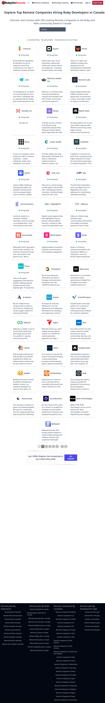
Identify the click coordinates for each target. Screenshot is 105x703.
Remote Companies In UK (65, 623)
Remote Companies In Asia (65, 637)
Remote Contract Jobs (92, 619)
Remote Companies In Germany (65, 668)
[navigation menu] (28, 3)
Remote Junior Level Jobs (13, 612)
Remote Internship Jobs (92, 630)
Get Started (70, 457)
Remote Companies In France (65, 661)
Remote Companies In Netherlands (65, 664)
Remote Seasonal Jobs (92, 626)
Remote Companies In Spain (66, 678)
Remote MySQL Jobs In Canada (39, 636)
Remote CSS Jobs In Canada (39, 633)
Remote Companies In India (66, 657)
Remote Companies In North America (63, 641)
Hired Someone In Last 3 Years (66, 40)
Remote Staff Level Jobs (12, 623)
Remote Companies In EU (65, 626)
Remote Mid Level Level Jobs (13, 616)
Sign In (88, 3)
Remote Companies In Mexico (65, 682)
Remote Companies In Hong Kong (66, 686)
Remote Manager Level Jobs (13, 637)
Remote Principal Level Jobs (13, 626)
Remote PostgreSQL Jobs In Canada (39, 647)
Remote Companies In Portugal (66, 675)
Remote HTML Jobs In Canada (39, 629)
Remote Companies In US (65, 616)
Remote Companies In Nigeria (65, 693)
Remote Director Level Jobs (12, 640)
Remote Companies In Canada (66, 619)
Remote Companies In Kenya (65, 696)
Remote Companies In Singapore (65, 689)
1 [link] (42, 446)
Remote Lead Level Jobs (13, 630)
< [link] (39, 446)
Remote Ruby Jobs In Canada (39, 609)
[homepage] (14, 3)
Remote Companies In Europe (65, 630)
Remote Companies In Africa (65, 633)
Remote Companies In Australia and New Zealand (65, 653)
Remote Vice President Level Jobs (13, 644)
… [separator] (59, 446)
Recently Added (47, 40)
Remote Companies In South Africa (65, 700)
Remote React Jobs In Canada (39, 643)
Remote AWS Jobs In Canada (39, 650)
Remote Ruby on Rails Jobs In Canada (36, 614)
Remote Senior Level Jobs (13, 619)
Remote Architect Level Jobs (13, 633)
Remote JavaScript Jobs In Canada (39, 618)
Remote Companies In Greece (65, 671)
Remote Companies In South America (63, 647)
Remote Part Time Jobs (92, 616)
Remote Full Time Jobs (92, 612)
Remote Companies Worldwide (66, 612)
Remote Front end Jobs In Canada (39, 622)
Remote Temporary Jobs (92, 623)
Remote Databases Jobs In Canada (39, 625)
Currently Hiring (33, 40)
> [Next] (65, 446)
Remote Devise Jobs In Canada (39, 640)
